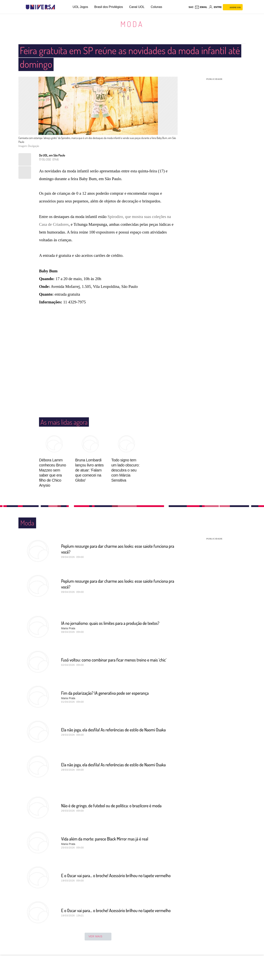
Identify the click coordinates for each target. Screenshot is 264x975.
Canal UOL (136, 7)
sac (190, 7)
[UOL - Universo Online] (58, 7)
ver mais (98, 936)
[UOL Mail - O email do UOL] (201, 7)
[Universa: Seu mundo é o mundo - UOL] (40, 7)
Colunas (156, 7)
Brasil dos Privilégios (108, 7)
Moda (132, 24)
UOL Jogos (80, 7)
